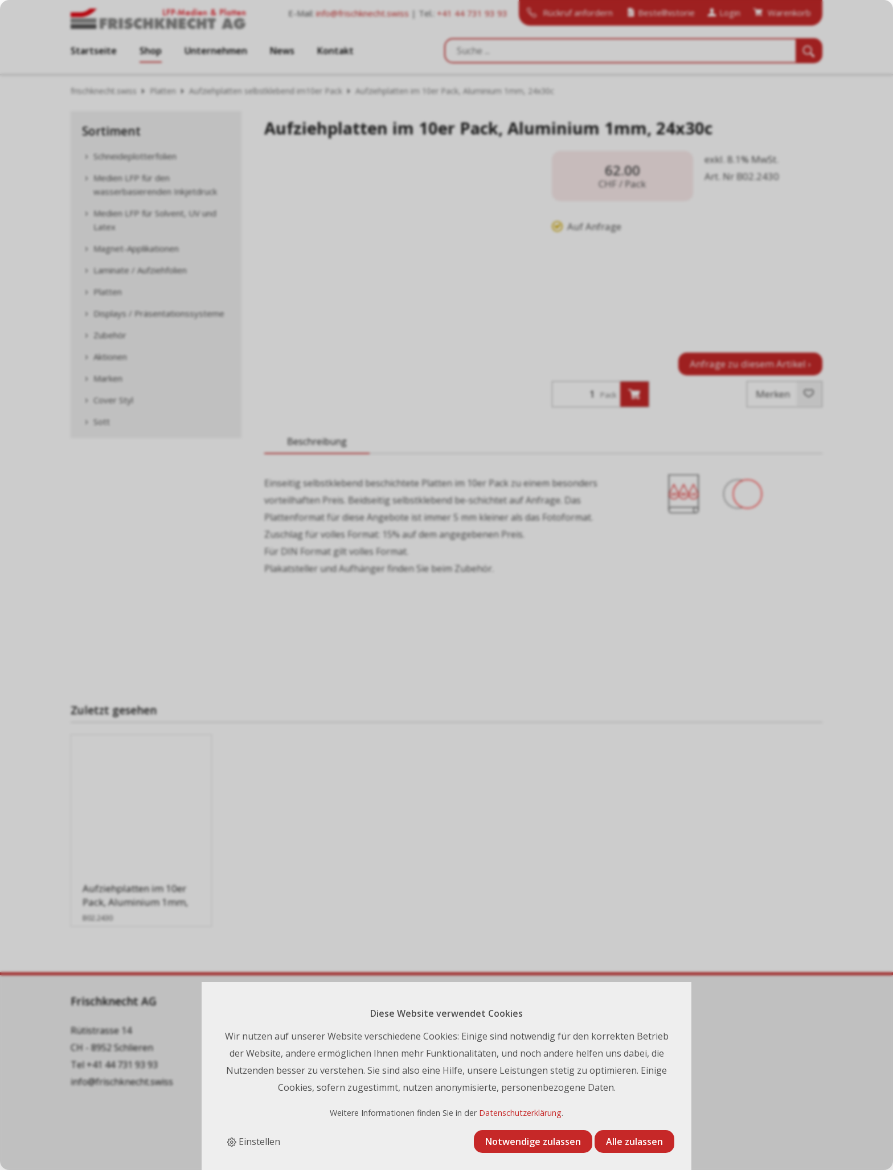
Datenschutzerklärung (520, 1112)
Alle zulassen (634, 1141)
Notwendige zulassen (533, 1141)
